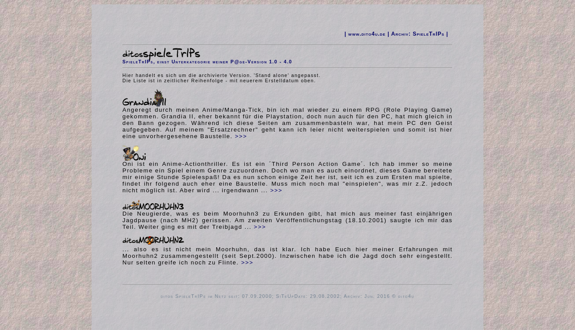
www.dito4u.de (367, 34)
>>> (241, 136)
